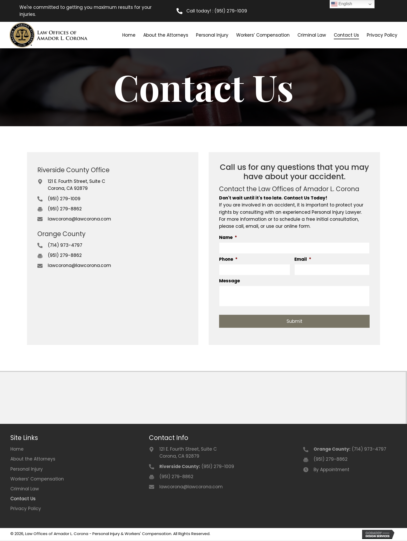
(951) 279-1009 (230, 11)
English (341, 4)
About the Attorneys (32, 460)
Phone (228, 259)
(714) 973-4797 (65, 245)
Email (302, 259)
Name (228, 237)
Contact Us (23, 500)
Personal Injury (26, 470)
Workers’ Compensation (37, 480)
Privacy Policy (25, 509)
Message (229, 282)
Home (17, 450)
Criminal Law (24, 490)
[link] (128, 35)
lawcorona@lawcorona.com (79, 218)
